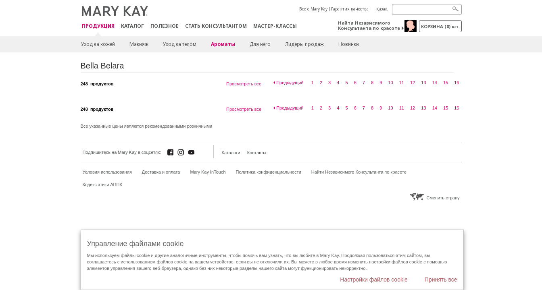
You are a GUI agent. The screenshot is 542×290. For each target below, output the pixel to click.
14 (434, 82)
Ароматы (223, 44)
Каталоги (231, 152)
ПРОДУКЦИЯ (98, 26)
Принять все (441, 279)
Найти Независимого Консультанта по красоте (369, 25)
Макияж (138, 44)
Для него (260, 44)
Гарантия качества (350, 9)
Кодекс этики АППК (102, 184)
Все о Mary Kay (313, 9)
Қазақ (382, 9)
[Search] (427, 9)
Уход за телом (179, 44)
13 (423, 82)
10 (390, 82)
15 (445, 82)
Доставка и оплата (161, 172)
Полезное (164, 26)
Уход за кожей (98, 44)
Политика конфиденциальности (268, 172)
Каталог (132, 26)
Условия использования (107, 172)
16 (456, 82)
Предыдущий (289, 82)
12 (412, 82)
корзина (440, 26)
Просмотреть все (243, 83)
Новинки (348, 44)
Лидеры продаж (304, 44)
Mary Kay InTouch (208, 172)
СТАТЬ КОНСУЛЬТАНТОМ (216, 26)
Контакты (257, 152)
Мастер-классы (275, 26)
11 (401, 82)
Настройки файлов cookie (374, 279)
